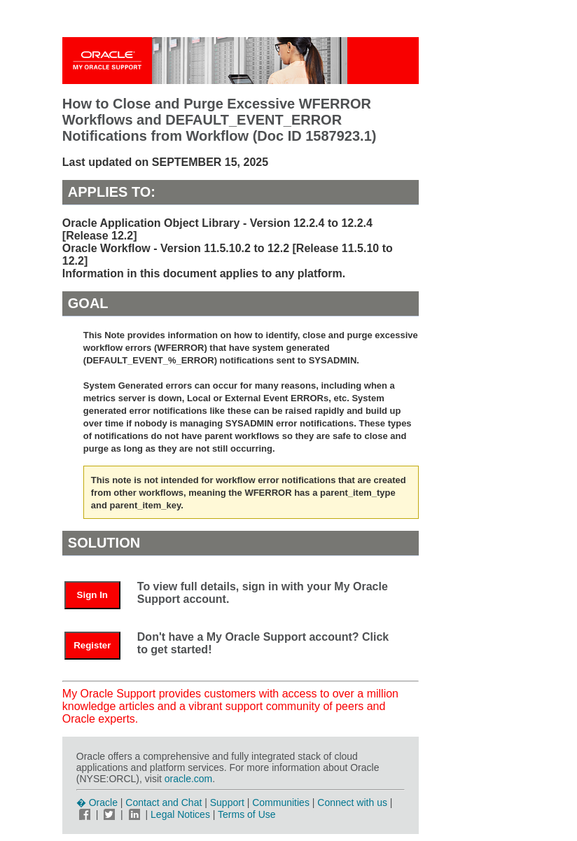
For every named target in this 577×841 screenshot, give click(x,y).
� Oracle (97, 802)
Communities (281, 802)
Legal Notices (180, 814)
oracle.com (188, 778)
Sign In (92, 595)
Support (227, 802)
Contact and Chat (163, 802)
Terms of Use (246, 814)
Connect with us (353, 802)
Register (92, 645)
